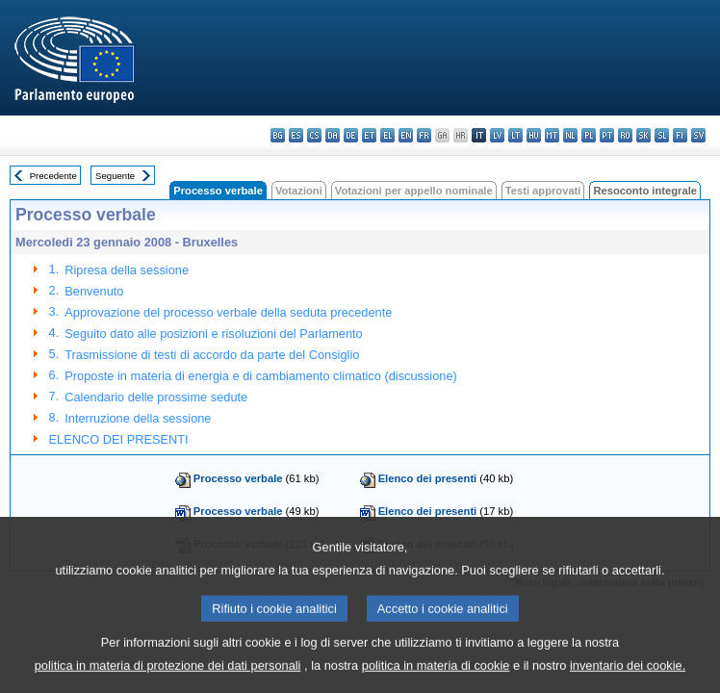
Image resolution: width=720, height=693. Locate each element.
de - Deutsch (351, 135)
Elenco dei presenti (427, 478)
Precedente (53, 175)
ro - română (625, 135)
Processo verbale (238, 478)
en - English (406, 135)
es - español (296, 135)
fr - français (424, 135)
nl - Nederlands (570, 135)
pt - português (607, 135)
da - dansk (332, 135)
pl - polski (588, 135)
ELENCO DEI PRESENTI (119, 439)
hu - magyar (534, 135)
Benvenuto (93, 291)
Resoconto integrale (645, 190)
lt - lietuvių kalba (515, 135)
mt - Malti (552, 135)
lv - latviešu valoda (497, 135)
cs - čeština (314, 135)
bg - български (277, 135)
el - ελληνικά (387, 135)
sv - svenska (698, 135)
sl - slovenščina (662, 135)
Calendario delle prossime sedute (155, 397)
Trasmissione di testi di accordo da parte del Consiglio (211, 354)
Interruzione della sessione (137, 418)
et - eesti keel (369, 135)
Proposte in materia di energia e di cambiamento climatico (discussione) (260, 376)
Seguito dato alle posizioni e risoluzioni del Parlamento (213, 333)
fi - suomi (680, 135)
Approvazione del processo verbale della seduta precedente (228, 312)
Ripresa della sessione (126, 270)
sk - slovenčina (643, 135)
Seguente (115, 175)
